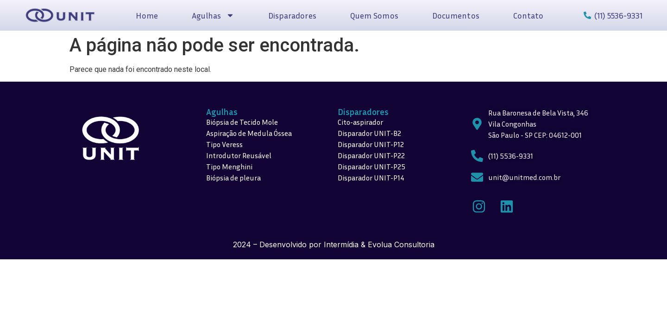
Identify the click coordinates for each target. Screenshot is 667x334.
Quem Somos (374, 15)
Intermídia (341, 244)
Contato (528, 15)
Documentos (455, 15)
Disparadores (292, 15)
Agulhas (213, 15)
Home (146, 15)
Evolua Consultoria (401, 244)
